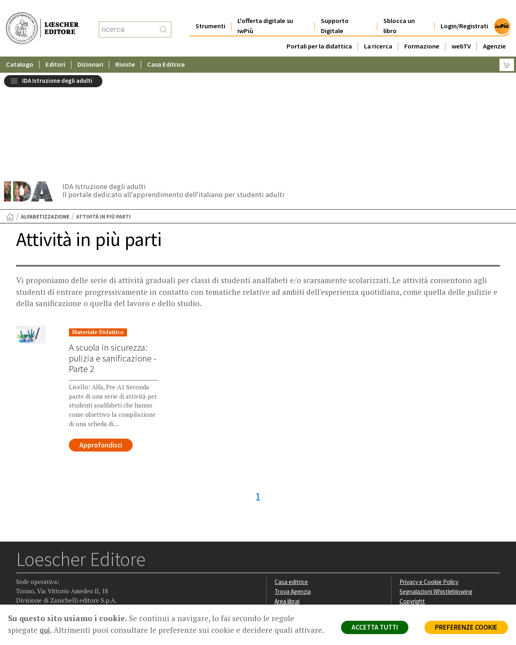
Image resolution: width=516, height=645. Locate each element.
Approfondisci (100, 341)
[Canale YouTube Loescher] (70, 554)
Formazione (421, 30)
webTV (461, 30)
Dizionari (91, 48)
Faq (279, 507)
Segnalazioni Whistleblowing (435, 488)
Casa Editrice (167, 48)
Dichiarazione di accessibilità (436, 526)
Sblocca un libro (399, 9)
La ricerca (378, 30)
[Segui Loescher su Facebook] (23, 554)
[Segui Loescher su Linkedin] (55, 554)
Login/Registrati (464, 10)
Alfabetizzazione (45, 113)
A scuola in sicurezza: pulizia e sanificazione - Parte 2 (112, 254)
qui (45, 630)
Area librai (287, 498)
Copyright (412, 498)
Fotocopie (413, 517)
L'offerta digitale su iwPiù (265, 9)
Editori (56, 48)
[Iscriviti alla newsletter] (86, 553)
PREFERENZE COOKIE (466, 627)
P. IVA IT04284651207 (43, 586)
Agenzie (494, 30)
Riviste (125, 48)
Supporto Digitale (335, 9)
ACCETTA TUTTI (375, 627)
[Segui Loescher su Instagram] (39, 554)
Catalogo (19, 48)
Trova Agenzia (293, 488)
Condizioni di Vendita (426, 507)
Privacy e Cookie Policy (428, 478)
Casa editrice (291, 478)
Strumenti (210, 10)
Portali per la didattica (319, 30)
